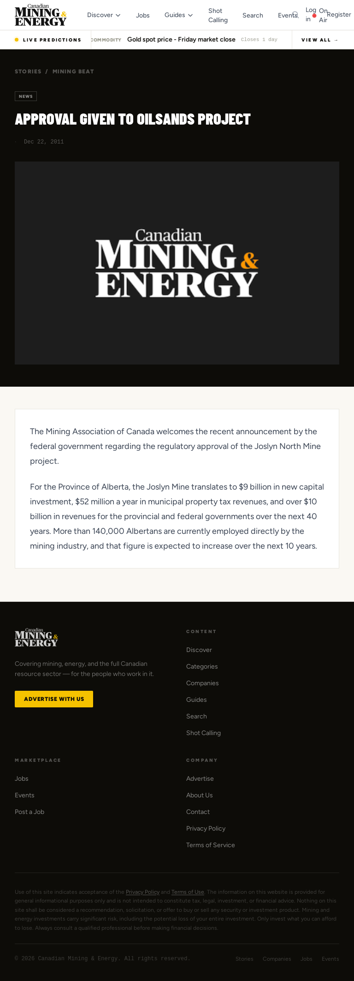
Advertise (200, 779)
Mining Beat (73, 71)
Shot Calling (203, 733)
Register (339, 14)
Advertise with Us (54, 699)
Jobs (22, 779)
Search (196, 716)
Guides (196, 700)
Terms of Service (210, 845)
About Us (199, 795)
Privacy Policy (205, 828)
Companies (202, 683)
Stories (28, 71)
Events (25, 795)
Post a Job (29, 812)
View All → (320, 40)
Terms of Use (187, 892)
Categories (202, 666)
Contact (198, 812)
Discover (199, 650)
